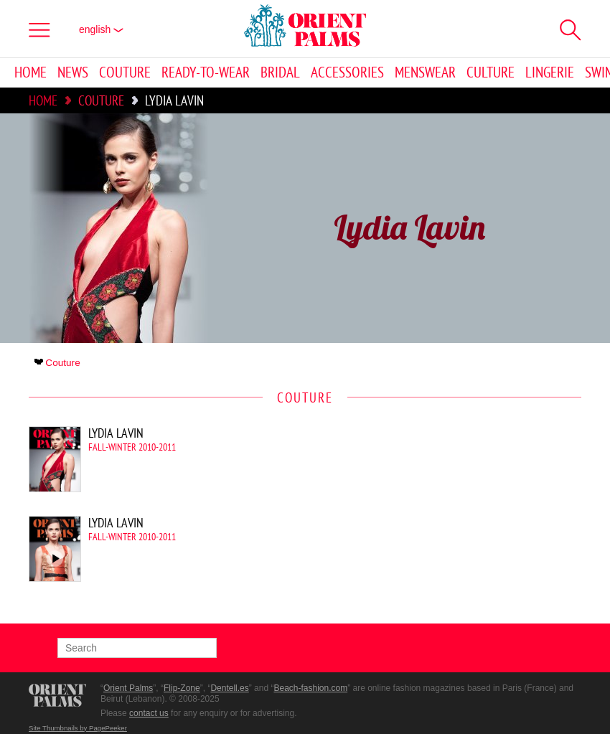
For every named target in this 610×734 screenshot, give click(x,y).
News (72, 72)
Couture (125, 72)
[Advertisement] (459, 523)
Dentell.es (229, 688)
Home (30, 72)
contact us (149, 713)
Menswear (425, 72)
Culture (490, 72)
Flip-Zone (182, 688)
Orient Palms (128, 688)
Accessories (347, 72)
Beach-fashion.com (310, 688)
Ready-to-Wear (205, 72)
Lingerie (549, 72)
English (101, 29)
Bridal (280, 72)
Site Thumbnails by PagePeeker (78, 728)
